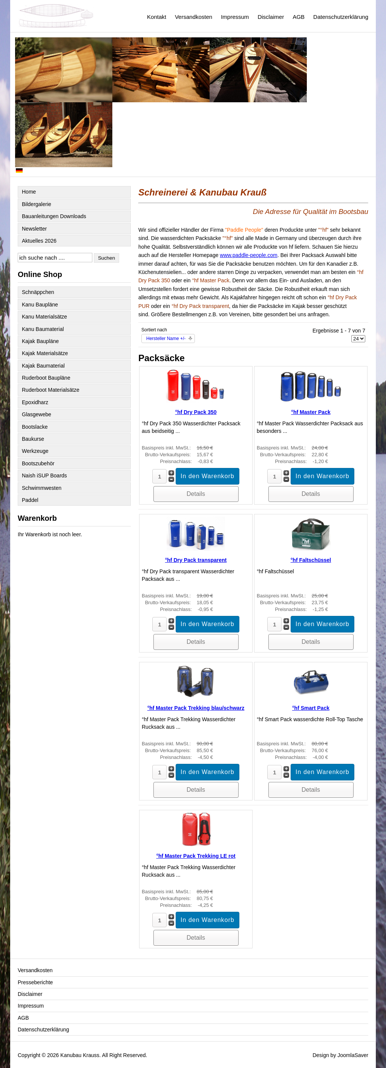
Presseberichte (35, 982)
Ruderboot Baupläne (46, 378)
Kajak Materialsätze (45, 353)
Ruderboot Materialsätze (51, 390)
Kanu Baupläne (40, 305)
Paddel (30, 500)
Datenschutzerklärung (340, 17)
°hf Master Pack (310, 412)
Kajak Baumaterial (43, 366)
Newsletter (34, 229)
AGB (299, 17)
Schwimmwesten (41, 488)
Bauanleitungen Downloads (54, 216)
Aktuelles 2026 (39, 241)
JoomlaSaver (352, 1055)
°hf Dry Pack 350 (196, 412)
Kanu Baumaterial (43, 329)
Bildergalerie (36, 204)
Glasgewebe (36, 414)
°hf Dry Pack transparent (196, 560)
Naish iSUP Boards (44, 475)
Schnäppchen (38, 292)
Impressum (235, 17)
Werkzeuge (35, 451)
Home (29, 192)
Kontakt (156, 17)
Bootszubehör (38, 463)
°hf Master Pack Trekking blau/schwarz (196, 708)
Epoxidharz (35, 402)
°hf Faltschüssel (311, 560)
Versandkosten (193, 17)
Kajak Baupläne (40, 341)
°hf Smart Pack (310, 708)
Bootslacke (34, 427)
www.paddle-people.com (248, 255)
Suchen (106, 258)
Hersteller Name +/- (165, 338)
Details (196, 494)
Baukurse (33, 439)
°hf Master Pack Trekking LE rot (195, 856)
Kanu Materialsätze (44, 317)
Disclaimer (270, 17)
